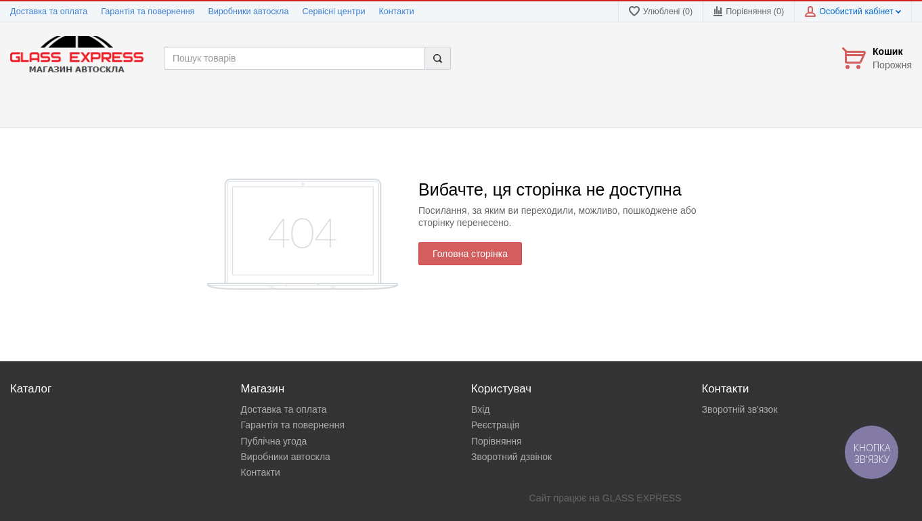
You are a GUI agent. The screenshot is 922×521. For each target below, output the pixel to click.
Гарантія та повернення (147, 11)
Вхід (480, 409)
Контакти (396, 11)
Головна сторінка (470, 253)
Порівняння (496, 441)
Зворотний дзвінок (511, 456)
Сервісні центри (333, 11)
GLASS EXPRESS (642, 498)
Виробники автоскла (248, 11)
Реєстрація (495, 425)
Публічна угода (274, 441)
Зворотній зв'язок (740, 409)
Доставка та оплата (48, 11)
